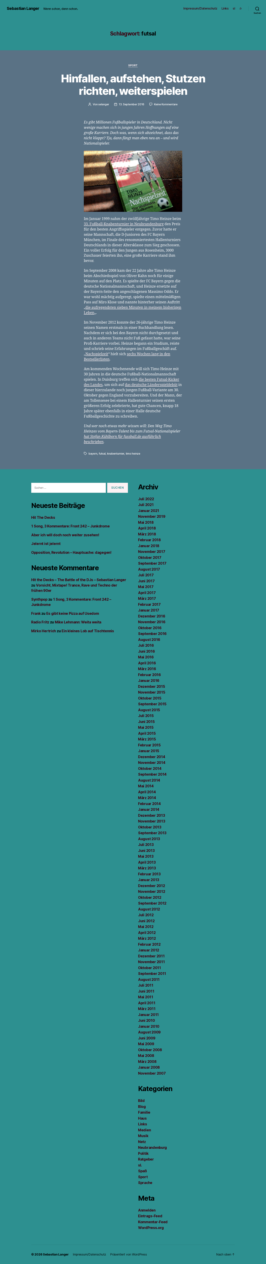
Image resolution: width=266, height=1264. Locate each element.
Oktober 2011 (149, 968)
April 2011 (146, 1003)
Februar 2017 (149, 604)
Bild (141, 1101)
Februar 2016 (149, 675)
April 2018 (147, 528)
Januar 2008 (149, 1067)
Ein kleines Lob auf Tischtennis (88, 631)
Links (225, 8)
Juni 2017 (146, 581)
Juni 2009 (146, 1038)
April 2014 (147, 792)
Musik (143, 1136)
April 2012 (147, 933)
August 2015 (149, 710)
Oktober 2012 (149, 897)
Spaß (142, 1171)
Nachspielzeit (96, 354)
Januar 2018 (148, 546)
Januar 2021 (148, 511)
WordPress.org (151, 1228)
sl (234, 8)
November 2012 (151, 891)
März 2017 (147, 598)
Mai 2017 (146, 587)
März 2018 (147, 534)
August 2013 (149, 839)
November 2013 (151, 821)
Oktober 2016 (150, 628)
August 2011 (149, 979)
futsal (102, 453)
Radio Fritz (40, 622)
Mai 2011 (145, 997)
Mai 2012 (146, 927)
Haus (142, 1118)
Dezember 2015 (151, 686)
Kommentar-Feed (153, 1222)
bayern (93, 453)
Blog (142, 1106)
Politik (143, 1153)
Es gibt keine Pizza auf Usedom (72, 613)
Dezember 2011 (151, 956)
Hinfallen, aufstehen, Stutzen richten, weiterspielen (133, 84)
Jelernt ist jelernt (46, 544)
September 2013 (152, 833)
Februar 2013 (149, 874)
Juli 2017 (146, 575)
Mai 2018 (146, 522)
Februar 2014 (149, 804)
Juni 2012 (146, 921)
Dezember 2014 (151, 757)
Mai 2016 (146, 657)
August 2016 (149, 640)
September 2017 (152, 563)
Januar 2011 (148, 1015)
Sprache (145, 1183)
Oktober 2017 (149, 557)
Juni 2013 (146, 850)
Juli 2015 (146, 716)
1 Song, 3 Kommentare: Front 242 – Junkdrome (70, 526)
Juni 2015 (146, 722)
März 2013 (147, 868)
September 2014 (152, 774)
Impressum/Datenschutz (200, 8)
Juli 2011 (145, 985)
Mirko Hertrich (43, 631)
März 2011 (147, 1009)
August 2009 (149, 1032)
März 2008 (147, 1061)
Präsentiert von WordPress (128, 1254)
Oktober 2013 (149, 827)
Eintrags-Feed (150, 1216)
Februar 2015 (149, 745)
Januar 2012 (148, 950)
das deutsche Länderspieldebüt (151, 385)
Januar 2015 (148, 751)
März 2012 (147, 938)
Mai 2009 (146, 1044)
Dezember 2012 (151, 886)
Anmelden (147, 1210)
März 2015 (147, 739)
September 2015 (152, 704)
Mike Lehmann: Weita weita (78, 622)
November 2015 (151, 692)
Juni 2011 (146, 991)
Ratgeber (146, 1159)
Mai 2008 (146, 1056)
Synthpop (39, 599)
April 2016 (147, 663)
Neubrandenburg (152, 1147)
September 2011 (152, 973)
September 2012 (152, 903)
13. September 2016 (131, 104)
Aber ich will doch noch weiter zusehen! (65, 535)
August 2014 (149, 780)
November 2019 (151, 516)
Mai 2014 (146, 786)
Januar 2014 (148, 809)
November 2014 (151, 763)
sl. (140, 1165)
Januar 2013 (148, 880)
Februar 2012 (149, 944)
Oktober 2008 (150, 1050)
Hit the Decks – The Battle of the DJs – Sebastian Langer (78, 580)
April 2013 (147, 862)
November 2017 (151, 552)
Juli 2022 (146, 499)
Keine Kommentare (166, 104)
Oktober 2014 (150, 768)
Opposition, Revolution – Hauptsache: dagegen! (71, 552)
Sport (133, 65)
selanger (103, 104)
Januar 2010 (148, 1026)
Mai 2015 (146, 727)
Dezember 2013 (151, 815)
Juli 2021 (146, 505)
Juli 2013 (146, 845)
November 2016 (151, 622)
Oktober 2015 (149, 698)
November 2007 (152, 1073)
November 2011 (151, 962)
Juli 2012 (146, 915)
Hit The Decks (43, 517)
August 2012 (149, 909)
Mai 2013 (146, 856)
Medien (144, 1130)
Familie (144, 1112)
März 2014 (147, 798)
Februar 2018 (149, 540)
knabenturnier (115, 453)
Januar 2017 (148, 610)
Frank (36, 613)
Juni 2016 (146, 651)
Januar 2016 (148, 680)
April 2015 (147, 733)
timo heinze (133, 453)
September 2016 (152, 634)
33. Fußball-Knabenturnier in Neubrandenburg (124, 224)
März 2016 (147, 669)
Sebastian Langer (23, 8)
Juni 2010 (146, 1020)
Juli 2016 (146, 645)
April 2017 (147, 593)
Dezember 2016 (151, 616)
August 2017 (149, 569)
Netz (142, 1142)
